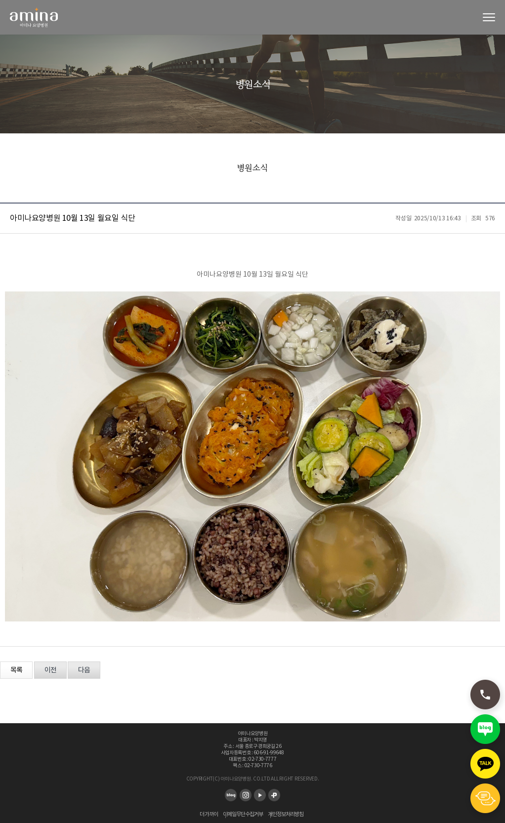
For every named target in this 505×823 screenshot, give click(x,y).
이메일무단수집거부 (243, 814)
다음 (84, 670)
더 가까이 (209, 814)
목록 (16, 670)
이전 (50, 670)
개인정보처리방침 (285, 814)
